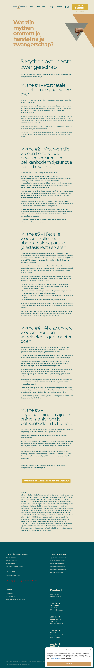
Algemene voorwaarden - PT (14, 664)
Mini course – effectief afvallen (14, 566)
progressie (25, 458)
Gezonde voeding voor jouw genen (15, 599)
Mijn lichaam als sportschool (58, 558)
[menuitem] (30, 6)
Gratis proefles (79, 6)
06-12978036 (54, 594)
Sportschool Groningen (56, 572)
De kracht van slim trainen (57, 560)
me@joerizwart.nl (55, 596)
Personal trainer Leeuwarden (58, 569)
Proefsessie (9, 593)
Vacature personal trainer (13, 575)
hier (43, 468)
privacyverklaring (56, 658)
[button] (90, 650)
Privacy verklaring (32, 661)
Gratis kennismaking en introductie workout (46, 481)
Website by (26, 664)
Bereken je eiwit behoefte (57, 563)
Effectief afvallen (10, 596)
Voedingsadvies (10, 563)
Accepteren (68, 664)
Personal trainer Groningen (57, 566)
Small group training (11, 560)
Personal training (11, 558)
